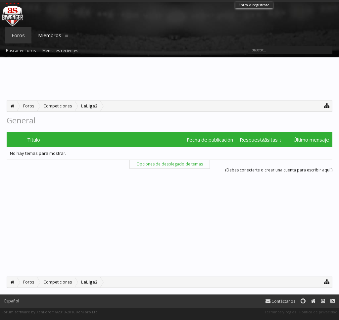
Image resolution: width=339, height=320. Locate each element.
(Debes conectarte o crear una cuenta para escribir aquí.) (278, 170)
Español (11, 301)
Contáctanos (280, 301)
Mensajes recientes (60, 50)
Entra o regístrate (254, 4)
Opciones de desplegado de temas (169, 164)
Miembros (49, 35)
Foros (18, 35)
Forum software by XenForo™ (50, 311)
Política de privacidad (318, 311)
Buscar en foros (21, 50)
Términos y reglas (280, 311)
